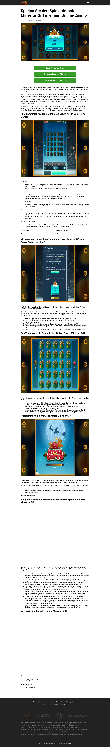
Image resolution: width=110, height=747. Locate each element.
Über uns (75, 702)
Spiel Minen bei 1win (55, 68)
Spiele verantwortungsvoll (46, 702)
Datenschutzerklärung (63, 702)
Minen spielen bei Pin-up (55, 74)
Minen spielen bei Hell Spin (55, 80)
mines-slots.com (65, 743)
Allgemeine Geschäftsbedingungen (55, 704)
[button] (88, 2)
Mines (22, 20)
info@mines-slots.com (51, 743)
